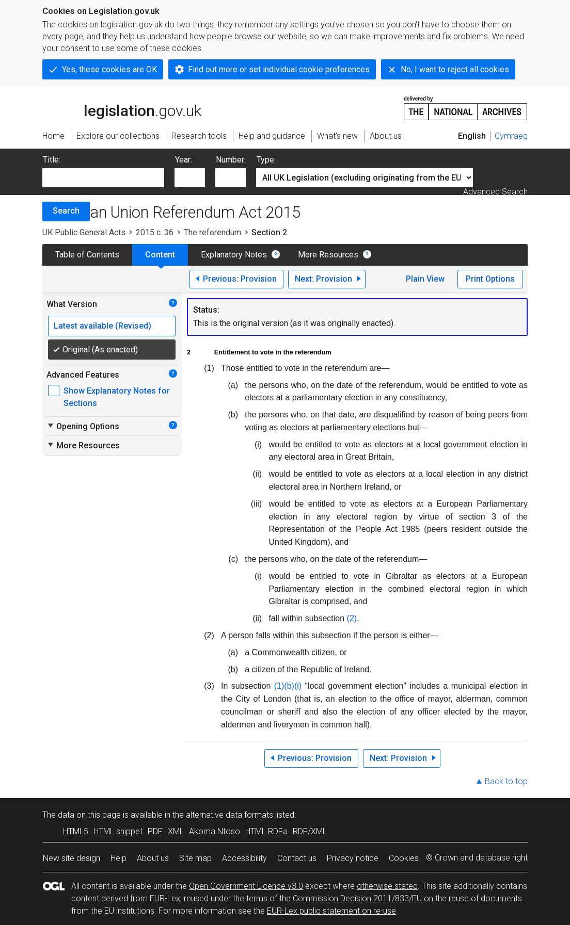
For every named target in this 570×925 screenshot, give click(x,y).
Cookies (404, 858)
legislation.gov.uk (121, 107)
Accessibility (244, 858)
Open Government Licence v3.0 (246, 886)
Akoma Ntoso (214, 831)
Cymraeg (511, 136)
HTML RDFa (266, 831)
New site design (71, 858)
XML (176, 831)
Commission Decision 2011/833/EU (357, 898)
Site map (195, 858)
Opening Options (82, 426)
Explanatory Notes (234, 254)
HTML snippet (117, 831)
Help (118, 858)
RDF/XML (310, 831)
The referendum (212, 232)
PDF (155, 831)
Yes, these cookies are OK (109, 69)
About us (153, 858)
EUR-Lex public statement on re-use (331, 911)
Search (66, 211)
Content (160, 254)
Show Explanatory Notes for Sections (117, 397)
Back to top (506, 781)
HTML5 (75, 831)
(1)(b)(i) (288, 685)
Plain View (425, 279)
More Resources (328, 254)
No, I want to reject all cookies (455, 69)
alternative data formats (229, 815)
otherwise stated (387, 886)
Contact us (296, 858)
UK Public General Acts (83, 232)
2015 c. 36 (154, 232)
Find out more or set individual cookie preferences (279, 69)
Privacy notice (352, 858)
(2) (352, 618)
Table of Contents (87, 254)
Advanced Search (495, 192)
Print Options (490, 279)
